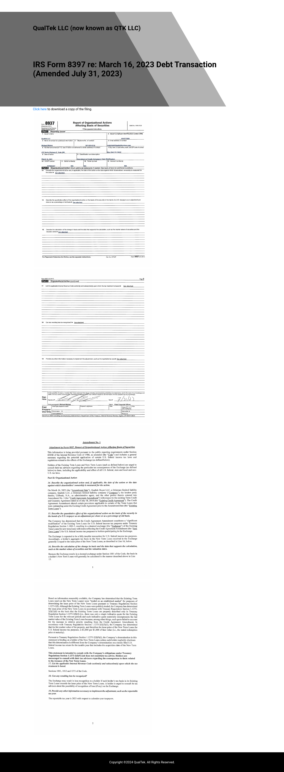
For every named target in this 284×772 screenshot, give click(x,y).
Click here (40, 109)
